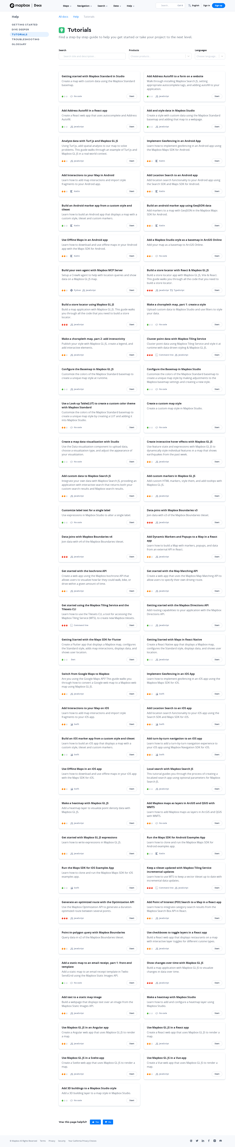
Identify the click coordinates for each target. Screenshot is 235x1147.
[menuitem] (193, 5)
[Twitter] (199, 1141)
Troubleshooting (25, 39)
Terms (43, 1140)
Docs (38, 5)
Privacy (52, 1140)
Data (117, 5)
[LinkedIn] (205, 1141)
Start (131, 96)
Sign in (206, 5)
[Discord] (222, 1141)
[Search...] (170, 5)
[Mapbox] (20, 5)
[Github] (193, 1141)
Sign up (218, 5)
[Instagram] (216, 1141)
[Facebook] (210, 1141)
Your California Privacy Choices (82, 1140)
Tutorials (19, 34)
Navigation (84, 5)
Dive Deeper (20, 29)
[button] (193, 5)
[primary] (95, 1122)
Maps (67, 5)
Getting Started (25, 24)
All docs (63, 16)
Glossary (19, 44)
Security (61, 1140)
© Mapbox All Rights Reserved (23, 1140)
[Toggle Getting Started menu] (45, 24)
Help (130, 5)
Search (102, 5)
